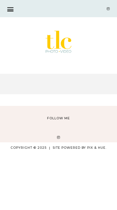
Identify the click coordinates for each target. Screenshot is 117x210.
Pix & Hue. (96, 148)
